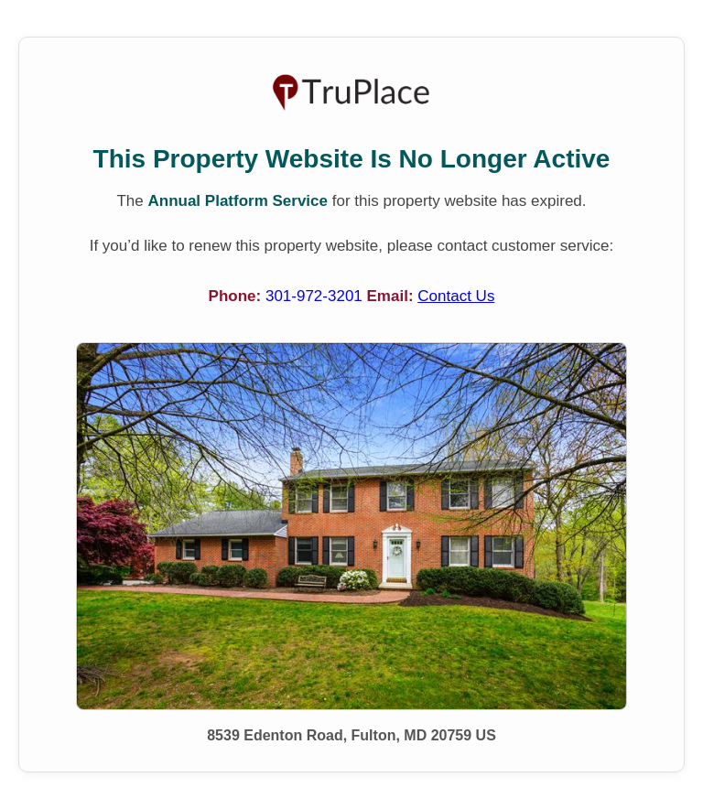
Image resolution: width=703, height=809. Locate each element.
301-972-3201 (316, 296)
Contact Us (455, 296)
